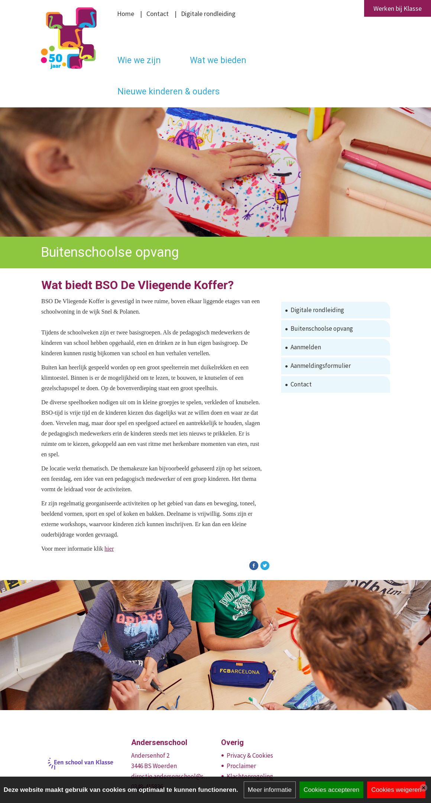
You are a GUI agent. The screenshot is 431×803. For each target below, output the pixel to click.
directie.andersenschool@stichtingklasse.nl (170, 776)
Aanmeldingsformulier (321, 366)
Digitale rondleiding (208, 13)
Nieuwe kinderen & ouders (168, 92)
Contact (157, 13)
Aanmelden (306, 347)
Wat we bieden (218, 60)
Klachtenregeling (250, 776)
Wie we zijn (139, 60)
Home (125, 13)
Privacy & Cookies (250, 755)
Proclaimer (241, 766)
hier (109, 548)
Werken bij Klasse (397, 8)
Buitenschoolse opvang (322, 328)
